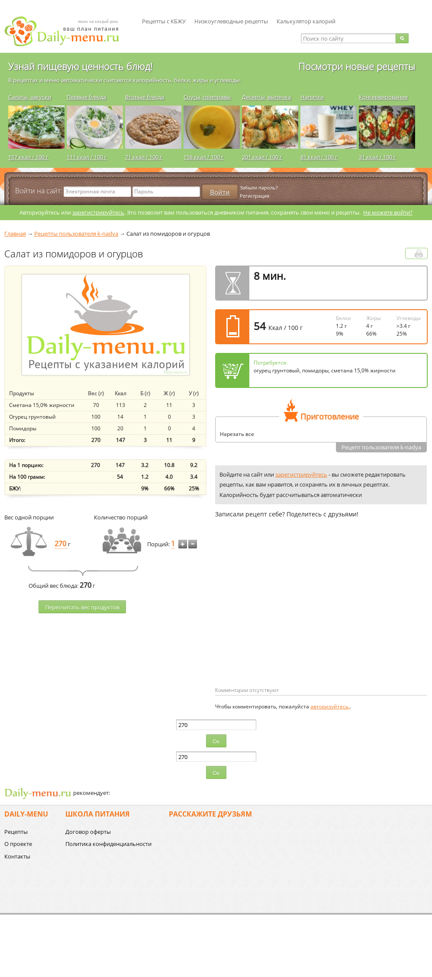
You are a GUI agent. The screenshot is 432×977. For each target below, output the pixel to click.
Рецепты (16, 832)
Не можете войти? (388, 212)
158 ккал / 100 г (204, 157)
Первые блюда (86, 97)
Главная (15, 233)
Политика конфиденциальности (108, 844)
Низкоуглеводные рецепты (231, 21)
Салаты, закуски (29, 97)
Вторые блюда (144, 97)
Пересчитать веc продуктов (82, 607)
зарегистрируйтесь (98, 212)
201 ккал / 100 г (262, 157)
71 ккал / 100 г (143, 157)
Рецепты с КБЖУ (164, 21)
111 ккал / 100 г (87, 157)
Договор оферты (88, 832)
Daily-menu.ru (67, 31)
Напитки (312, 97)
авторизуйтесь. (330, 706)
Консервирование (383, 97)
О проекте (18, 844)
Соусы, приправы (207, 97)
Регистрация (254, 195)
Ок (216, 741)
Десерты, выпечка (266, 97)
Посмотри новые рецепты (356, 66)
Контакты (17, 856)
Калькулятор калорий (306, 21)
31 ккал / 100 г (377, 157)
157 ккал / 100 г (28, 157)
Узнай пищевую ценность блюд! (80, 66)
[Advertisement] (288, 616)
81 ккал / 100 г (319, 157)
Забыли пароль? (259, 187)
